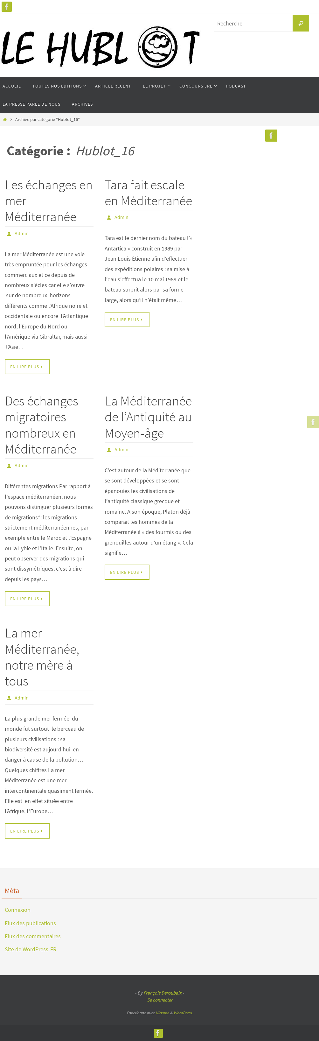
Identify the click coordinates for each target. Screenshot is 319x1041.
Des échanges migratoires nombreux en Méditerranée (41, 424)
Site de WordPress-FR (30, 949)
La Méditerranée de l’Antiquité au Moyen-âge (148, 416)
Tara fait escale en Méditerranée (148, 192)
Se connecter (159, 1000)
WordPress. (183, 1013)
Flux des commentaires (33, 936)
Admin (22, 233)
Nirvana (162, 1013)
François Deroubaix (162, 993)
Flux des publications (30, 923)
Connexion (18, 909)
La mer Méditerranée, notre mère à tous (42, 656)
